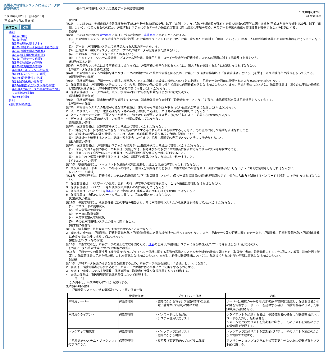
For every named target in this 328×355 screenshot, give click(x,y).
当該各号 (150, 35)
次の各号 (106, 35)
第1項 (109, 191)
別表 (151, 244)
